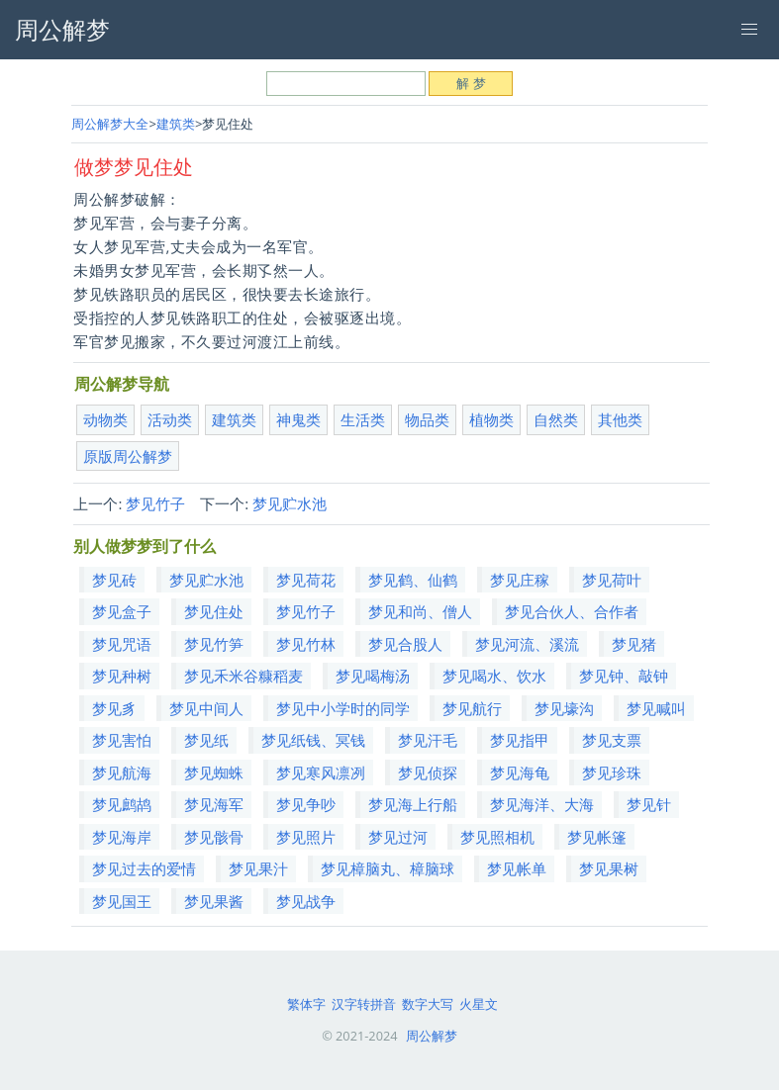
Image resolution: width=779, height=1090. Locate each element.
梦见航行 (472, 708)
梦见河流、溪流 (527, 644)
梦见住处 (213, 611)
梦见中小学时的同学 (343, 708)
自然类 (556, 419)
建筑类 (175, 124)
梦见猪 (634, 644)
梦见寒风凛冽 (320, 772)
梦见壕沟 (564, 708)
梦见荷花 (306, 580)
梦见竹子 (155, 503)
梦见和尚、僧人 (420, 611)
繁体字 (306, 1004)
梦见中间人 (206, 708)
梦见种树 (121, 675)
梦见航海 (121, 772)
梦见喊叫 (656, 708)
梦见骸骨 (213, 837)
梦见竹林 (306, 644)
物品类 (427, 419)
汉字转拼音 (364, 1004)
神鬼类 (298, 419)
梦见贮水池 (289, 503)
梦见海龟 (519, 772)
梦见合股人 (405, 644)
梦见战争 (306, 901)
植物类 (491, 419)
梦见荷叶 (611, 580)
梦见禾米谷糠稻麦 (243, 675)
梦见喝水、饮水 (494, 675)
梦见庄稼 (519, 580)
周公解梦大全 (109, 124)
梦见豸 (114, 708)
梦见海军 (213, 804)
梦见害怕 (121, 740)
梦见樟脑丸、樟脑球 (387, 868)
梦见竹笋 (213, 644)
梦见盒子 (121, 611)
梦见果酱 (213, 901)
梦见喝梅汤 (373, 675)
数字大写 (427, 1004)
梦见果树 (608, 868)
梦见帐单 (516, 868)
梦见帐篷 (597, 837)
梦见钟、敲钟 (623, 675)
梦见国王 (121, 901)
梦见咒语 (121, 644)
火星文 (478, 1004)
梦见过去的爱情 (144, 868)
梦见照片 (306, 837)
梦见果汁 (258, 868)
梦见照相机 (497, 837)
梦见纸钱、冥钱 (313, 740)
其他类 (620, 419)
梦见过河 (398, 837)
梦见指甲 (519, 740)
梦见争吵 (306, 804)
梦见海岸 (121, 837)
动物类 (105, 419)
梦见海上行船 (412, 804)
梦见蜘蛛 (213, 772)
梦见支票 (611, 740)
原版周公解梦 (127, 456)
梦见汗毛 (427, 740)
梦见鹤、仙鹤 (412, 580)
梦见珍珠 (611, 772)
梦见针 (649, 804)
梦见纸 (206, 740)
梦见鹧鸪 (121, 804)
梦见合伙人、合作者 (571, 611)
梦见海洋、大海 (542, 804)
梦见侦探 (427, 772)
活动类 (169, 419)
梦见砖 (114, 580)
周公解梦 (431, 1036)
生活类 (363, 419)
